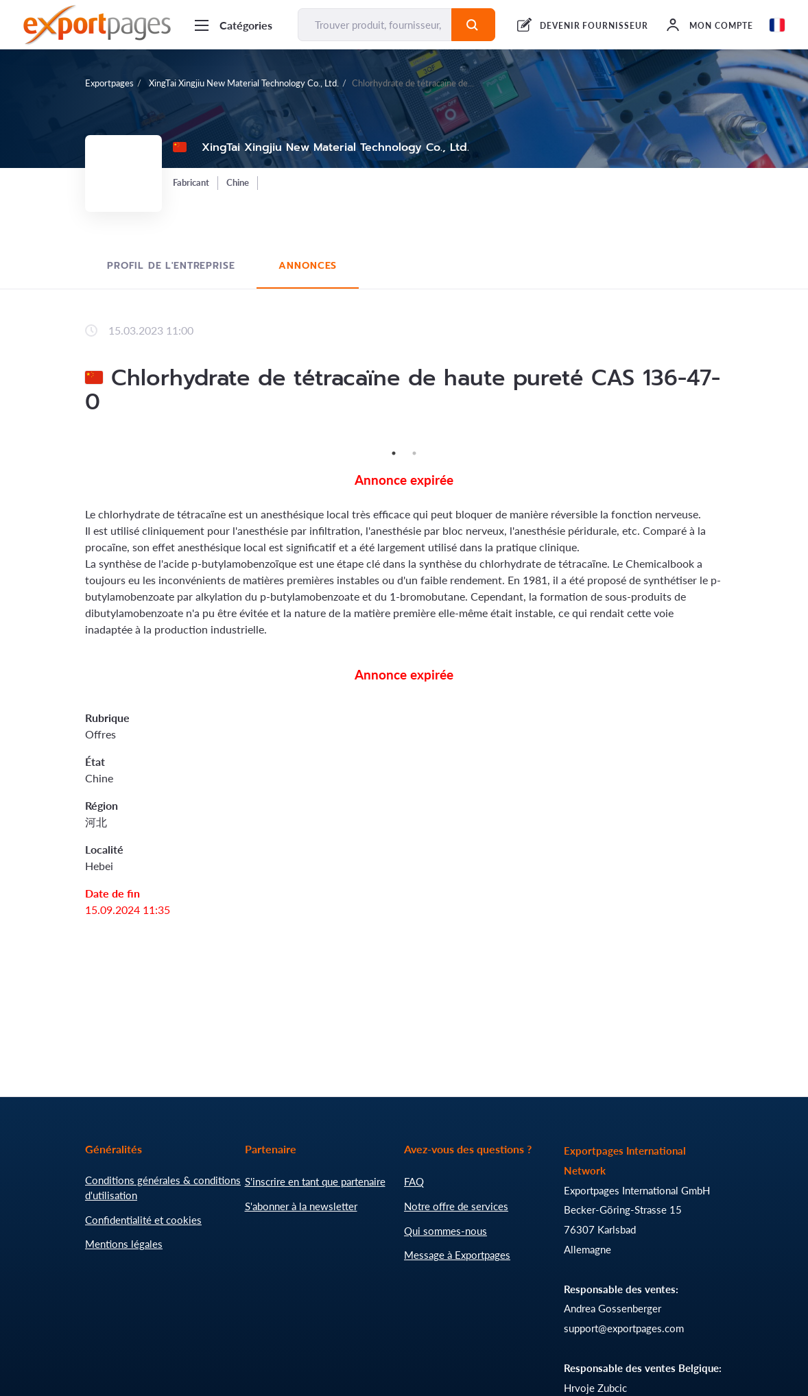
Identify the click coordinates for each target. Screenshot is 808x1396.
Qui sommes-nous (445, 1231)
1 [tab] (394, 453)
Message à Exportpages (457, 1255)
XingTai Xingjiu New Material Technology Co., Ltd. (243, 82)
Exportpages (109, 82)
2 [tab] (414, 453)
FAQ (414, 1181)
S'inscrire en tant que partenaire (315, 1181)
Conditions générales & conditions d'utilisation (163, 1187)
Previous (75, 442)
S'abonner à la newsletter (301, 1206)
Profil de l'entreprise (171, 265)
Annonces (307, 265)
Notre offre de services (456, 1206)
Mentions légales (124, 1244)
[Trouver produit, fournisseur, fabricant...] (375, 24)
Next (733, 442)
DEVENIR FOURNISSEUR (594, 26)
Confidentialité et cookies (143, 1220)
